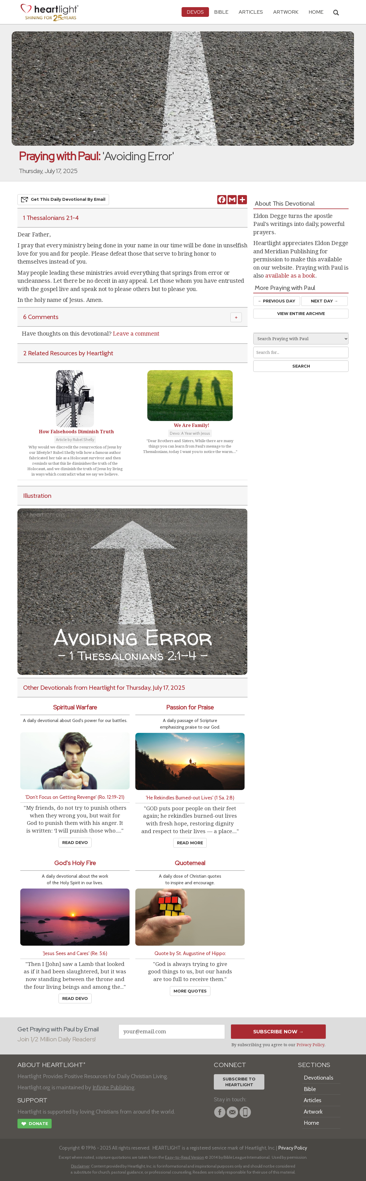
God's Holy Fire (75, 863)
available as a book (290, 275)
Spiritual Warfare (75, 707)
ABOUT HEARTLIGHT (51, 1065)
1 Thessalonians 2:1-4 (51, 218)
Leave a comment (136, 333)
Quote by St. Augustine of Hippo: (190, 953)
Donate (34, 1124)
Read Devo (75, 842)
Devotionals (318, 1077)
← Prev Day (276, 301)
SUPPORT (32, 1100)
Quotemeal (190, 863)
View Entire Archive (301, 313)
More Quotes (190, 991)
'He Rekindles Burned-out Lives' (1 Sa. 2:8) (190, 798)
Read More (190, 842)
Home (311, 1122)
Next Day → (324, 301)
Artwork (285, 12)
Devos (195, 12)
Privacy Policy (310, 1044)
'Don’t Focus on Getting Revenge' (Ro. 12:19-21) (74, 797)
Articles (251, 12)
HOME (316, 12)
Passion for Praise (190, 707)
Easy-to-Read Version (184, 1157)
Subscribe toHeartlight (239, 1081)
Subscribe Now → (278, 1031)
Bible (221, 12)
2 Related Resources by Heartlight (68, 353)
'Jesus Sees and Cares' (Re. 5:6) (75, 953)
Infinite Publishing (113, 1087)
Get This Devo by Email (63, 199)
